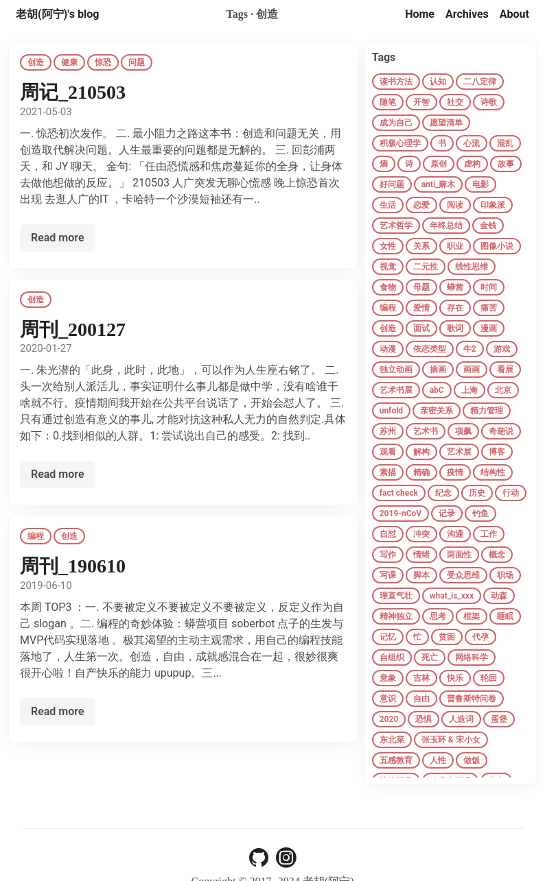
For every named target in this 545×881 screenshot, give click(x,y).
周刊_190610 (73, 566)
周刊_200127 (73, 329)
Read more (57, 237)
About (514, 14)
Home (419, 14)
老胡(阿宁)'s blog (57, 14)
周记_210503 (73, 92)
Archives (467, 14)
